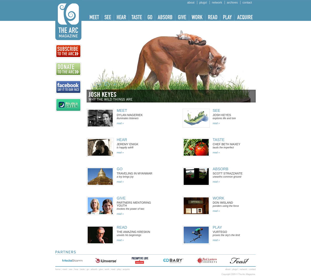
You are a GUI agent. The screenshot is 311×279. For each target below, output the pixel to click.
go (88, 269)
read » (120, 123)
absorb (220, 169)
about (191, 2)
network (217, 2)
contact (247, 2)
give (101, 269)
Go (120, 169)
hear (76, 269)
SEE (216, 111)
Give (121, 198)
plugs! (203, 2)
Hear (122, 140)
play (119, 269)
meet (64, 269)
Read (122, 227)
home (58, 269)
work (218, 198)
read (113, 269)
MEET (122, 111)
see (70, 269)
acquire (126, 269)
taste (219, 140)
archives (232, 2)
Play (217, 227)
